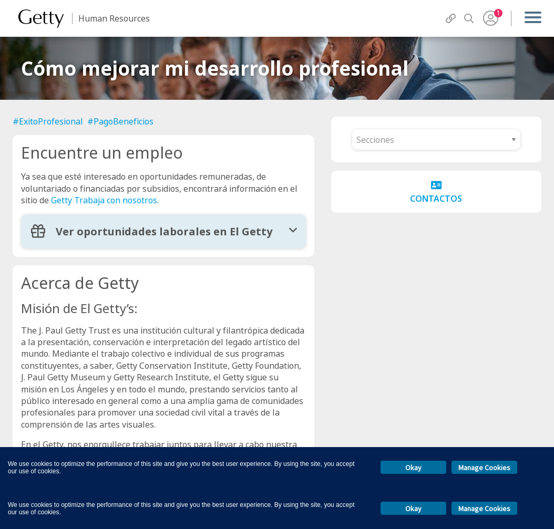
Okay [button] (413, 467)
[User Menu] (490, 18)
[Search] (469, 19)
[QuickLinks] (451, 19)
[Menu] (533, 18)
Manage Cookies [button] (484, 467)
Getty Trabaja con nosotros (104, 200)
